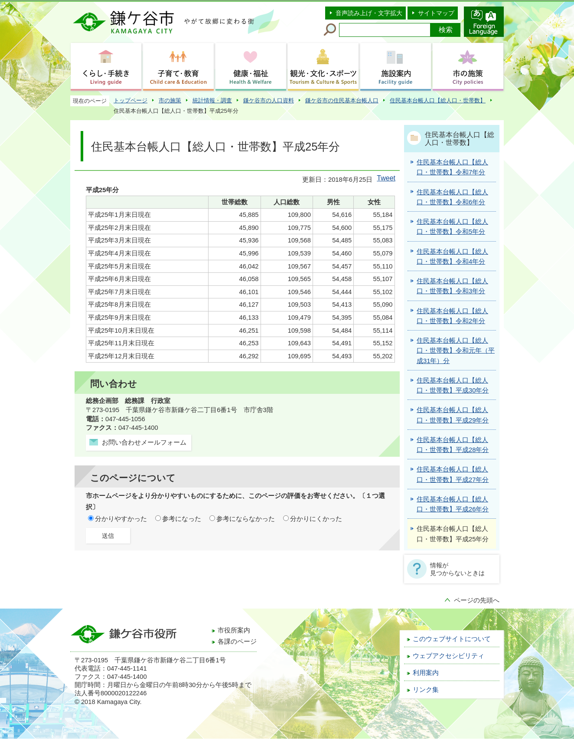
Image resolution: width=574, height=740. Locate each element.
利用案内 (426, 672)
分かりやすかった (121, 518)
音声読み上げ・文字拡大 (369, 13)
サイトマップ (436, 13)
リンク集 (426, 689)
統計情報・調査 (212, 100)
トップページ (130, 100)
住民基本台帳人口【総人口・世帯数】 (438, 100)
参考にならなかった (245, 518)
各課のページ (237, 641)
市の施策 (170, 100)
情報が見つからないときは (457, 569)
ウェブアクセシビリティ (448, 655)
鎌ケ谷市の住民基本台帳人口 (341, 100)
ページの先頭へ (476, 600)
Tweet (386, 178)
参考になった (181, 518)
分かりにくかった (316, 518)
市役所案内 (234, 630)
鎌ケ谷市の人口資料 (268, 100)
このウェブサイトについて (452, 638)
